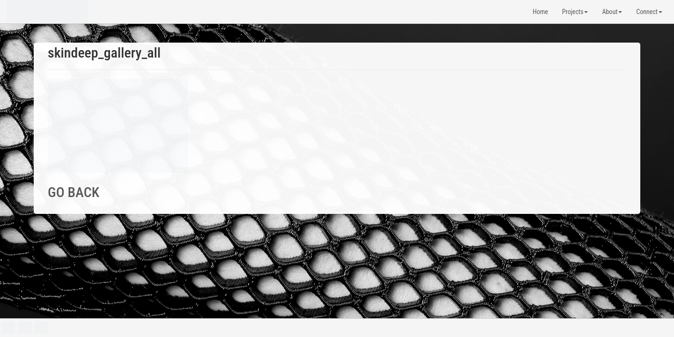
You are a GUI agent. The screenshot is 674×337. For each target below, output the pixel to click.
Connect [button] (649, 11)
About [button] (612, 11)
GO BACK (73, 192)
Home (540, 11)
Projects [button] (575, 11)
